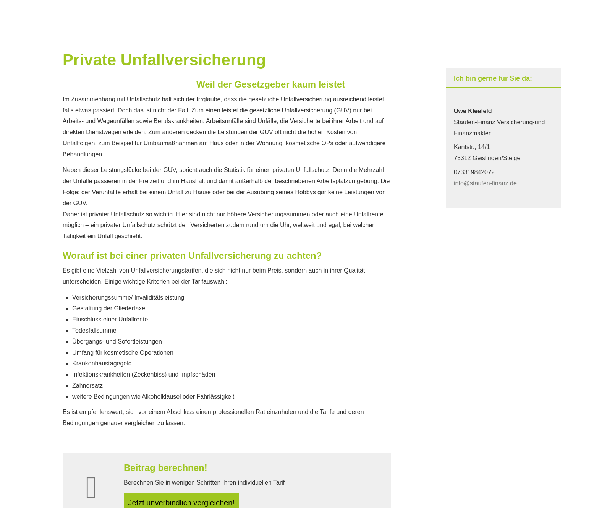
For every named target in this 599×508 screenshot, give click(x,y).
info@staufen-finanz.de (485, 183)
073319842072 (474, 172)
